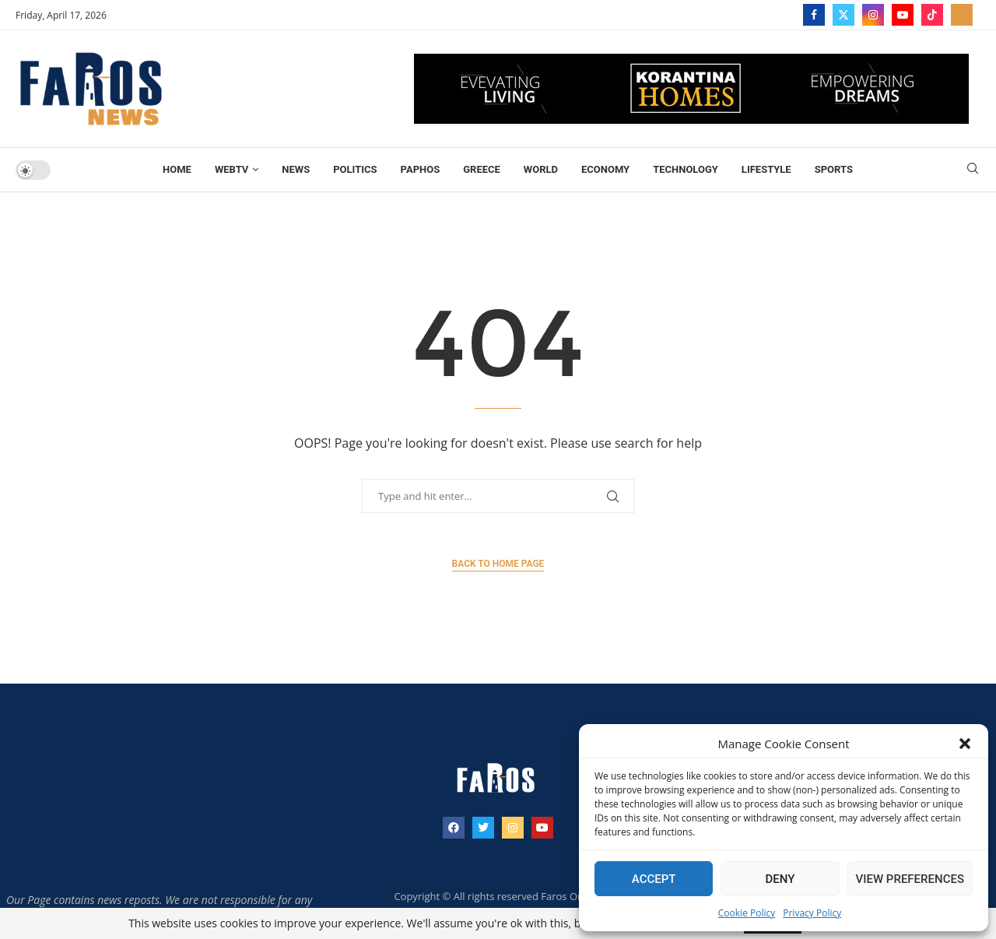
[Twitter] (843, 15)
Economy (605, 169)
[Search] (972, 170)
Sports (834, 169)
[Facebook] (814, 15)
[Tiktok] (932, 15)
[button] (965, 743)
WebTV (231, 169)
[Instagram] (873, 15)
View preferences (910, 879)
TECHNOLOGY (685, 169)
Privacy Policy (812, 913)
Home (177, 169)
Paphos (420, 169)
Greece (481, 169)
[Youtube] (903, 15)
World (541, 169)
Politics (355, 169)
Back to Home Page (498, 563)
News (296, 169)
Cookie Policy (746, 913)
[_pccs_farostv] (962, 15)
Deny (779, 879)
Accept (654, 879)
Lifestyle (766, 169)
